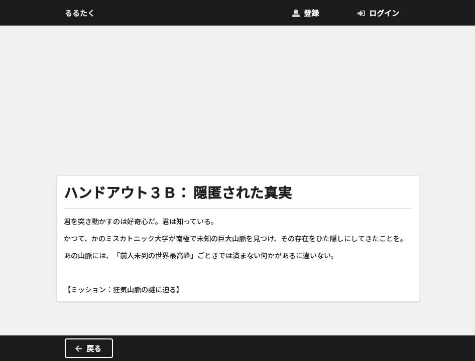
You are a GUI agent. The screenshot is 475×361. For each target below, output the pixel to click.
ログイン (378, 13)
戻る (87, 348)
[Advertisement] (237, 98)
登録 (305, 13)
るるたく (80, 13)
